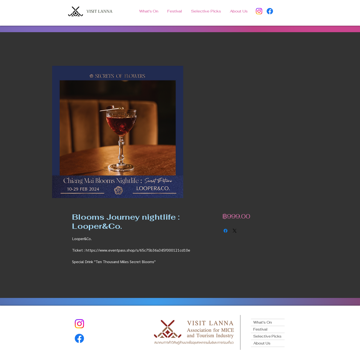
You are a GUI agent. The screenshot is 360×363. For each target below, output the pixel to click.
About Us (261, 343)
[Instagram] (259, 11)
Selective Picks (267, 336)
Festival (260, 329)
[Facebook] (270, 11)
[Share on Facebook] (225, 231)
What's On (262, 322)
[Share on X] (235, 231)
